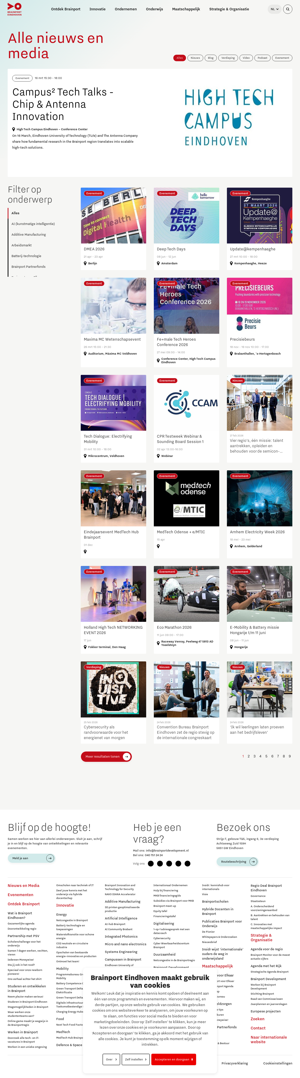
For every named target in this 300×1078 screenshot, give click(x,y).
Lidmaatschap (210, 991)
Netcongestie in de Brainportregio (174, 960)
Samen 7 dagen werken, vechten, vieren (28, 952)
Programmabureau (213, 996)
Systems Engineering (121, 952)
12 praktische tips (212, 1009)
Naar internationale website (269, 1039)
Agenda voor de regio (267, 949)
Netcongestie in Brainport (72, 920)
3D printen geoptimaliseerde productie (122, 909)
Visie (205, 894)
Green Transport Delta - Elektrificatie (70, 990)
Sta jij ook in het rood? (21, 964)
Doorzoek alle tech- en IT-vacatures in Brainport (23, 1039)
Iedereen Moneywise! (21, 959)
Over (109, 1059)
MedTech (63, 1032)
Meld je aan (20, 858)
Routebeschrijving (233, 861)
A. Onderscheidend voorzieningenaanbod (264, 908)
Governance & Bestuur (215, 1043)
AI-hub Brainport (115, 924)
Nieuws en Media (23, 885)
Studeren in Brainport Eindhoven (27, 1001)
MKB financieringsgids (167, 895)
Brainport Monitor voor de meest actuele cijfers (270, 956)
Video (246, 57)
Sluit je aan (209, 1038)
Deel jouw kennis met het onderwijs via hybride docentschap (71, 894)
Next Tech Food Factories (71, 1024)
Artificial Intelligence (121, 918)
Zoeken (257, 1019)
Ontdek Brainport (24, 904)
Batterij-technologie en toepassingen (70, 927)
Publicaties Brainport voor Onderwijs (222, 924)
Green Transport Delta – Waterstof (77, 997)
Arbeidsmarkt (21, 245)
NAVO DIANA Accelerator (120, 894)
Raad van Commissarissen (267, 999)
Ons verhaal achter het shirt (25, 979)
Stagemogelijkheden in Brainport (28, 1007)
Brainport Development (268, 979)
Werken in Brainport (23, 1032)
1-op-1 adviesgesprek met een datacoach (171, 931)
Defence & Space (69, 1045)
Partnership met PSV (23, 936)
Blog (211, 57)
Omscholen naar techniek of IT (75, 885)
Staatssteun (258, 901)
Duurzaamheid (164, 955)
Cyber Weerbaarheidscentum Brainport (171, 945)
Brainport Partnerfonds (28, 267)
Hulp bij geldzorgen (217, 1004)
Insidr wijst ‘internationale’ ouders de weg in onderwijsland (222, 954)
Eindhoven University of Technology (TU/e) (119, 967)
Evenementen (20, 895)
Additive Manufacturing (28, 235)
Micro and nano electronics (125, 944)
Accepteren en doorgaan (172, 1059)
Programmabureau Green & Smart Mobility (77, 976)
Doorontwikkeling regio (22, 928)
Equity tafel (160, 911)
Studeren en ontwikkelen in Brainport (27, 988)
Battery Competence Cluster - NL (76, 983)
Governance (258, 896)
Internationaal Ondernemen (170, 885)
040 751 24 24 (154, 855)
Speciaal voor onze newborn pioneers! (25, 972)
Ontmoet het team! (67, 961)
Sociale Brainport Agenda (217, 986)
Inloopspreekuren (213, 1014)
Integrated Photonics (121, 937)
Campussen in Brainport (123, 960)
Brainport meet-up (164, 906)
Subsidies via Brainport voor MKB (173, 900)
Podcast (262, 57)
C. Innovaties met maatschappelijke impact (266, 926)
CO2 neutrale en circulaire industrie (72, 945)
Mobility (62, 969)
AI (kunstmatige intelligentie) (33, 224)
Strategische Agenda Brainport (270, 971)
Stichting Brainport (262, 993)
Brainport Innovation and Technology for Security (120, 887)
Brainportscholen (215, 902)
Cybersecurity (161, 938)
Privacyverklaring (235, 1063)
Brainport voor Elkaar (218, 975)
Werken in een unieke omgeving (27, 1047)
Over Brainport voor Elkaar (218, 981)
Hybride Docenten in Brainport (217, 911)
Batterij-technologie (26, 256)
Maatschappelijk (217, 966)
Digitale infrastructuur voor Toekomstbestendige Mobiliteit (75, 1004)
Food (60, 1019)
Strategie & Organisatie (261, 937)
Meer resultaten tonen (103, 757)
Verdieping (228, 57)
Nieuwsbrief (209, 942)
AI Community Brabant (118, 929)
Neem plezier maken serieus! (25, 996)
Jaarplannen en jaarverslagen (269, 1004)
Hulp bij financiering (165, 890)
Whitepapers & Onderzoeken (219, 937)
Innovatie (65, 905)
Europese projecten (266, 1011)
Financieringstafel (164, 916)
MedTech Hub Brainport (70, 1037)
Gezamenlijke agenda (21, 923)
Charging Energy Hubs (69, 1011)
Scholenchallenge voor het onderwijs (24, 943)
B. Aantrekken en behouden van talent (270, 917)
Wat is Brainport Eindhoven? (20, 915)
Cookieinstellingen (277, 1063)
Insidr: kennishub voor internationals (215, 887)
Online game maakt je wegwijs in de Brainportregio (28, 1023)
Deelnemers (209, 1033)
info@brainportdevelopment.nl (167, 850)
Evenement (282, 57)
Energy (61, 915)
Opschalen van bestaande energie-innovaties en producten (76, 954)
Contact (258, 1028)
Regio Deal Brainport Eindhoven (266, 888)
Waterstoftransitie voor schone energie (75, 936)
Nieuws (195, 57)
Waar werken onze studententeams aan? (21, 1014)
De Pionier (208, 931)
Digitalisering (163, 924)
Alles (180, 57)
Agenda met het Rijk (266, 966)
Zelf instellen (134, 1059)
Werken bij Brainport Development (263, 986)
